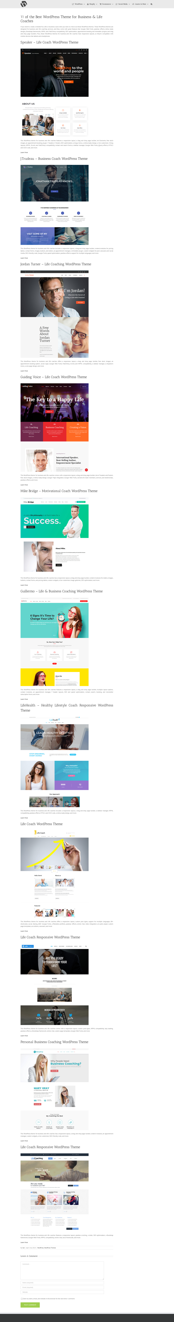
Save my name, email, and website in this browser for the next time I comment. (49, 1299)
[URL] (62, 1292)
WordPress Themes (50, 1248)
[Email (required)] (62, 1287)
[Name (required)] (62, 1282)
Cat (23, 1248)
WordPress (40, 1248)
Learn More (24, 152)
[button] (151, 4)
